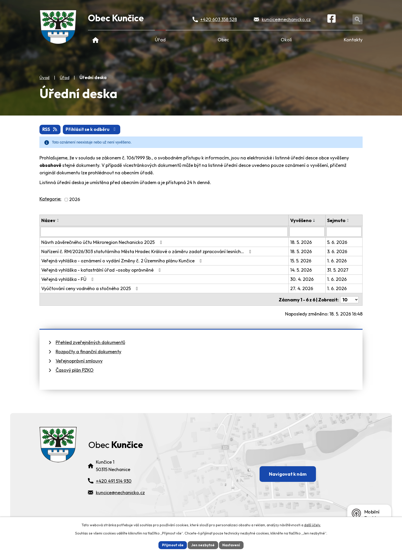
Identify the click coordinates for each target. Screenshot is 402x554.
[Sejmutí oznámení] (343, 232)
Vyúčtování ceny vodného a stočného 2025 (90, 288)
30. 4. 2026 (302, 279)
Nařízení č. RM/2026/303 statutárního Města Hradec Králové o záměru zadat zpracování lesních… (147, 251)
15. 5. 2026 (300, 261)
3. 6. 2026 (337, 251)
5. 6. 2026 (337, 242)
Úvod (95, 40)
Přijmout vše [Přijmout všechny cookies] (172, 544)
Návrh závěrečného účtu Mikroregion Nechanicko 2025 (102, 242)
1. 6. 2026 (337, 261)
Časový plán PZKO (75, 369)
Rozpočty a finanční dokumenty (88, 351)
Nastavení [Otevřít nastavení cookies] (232, 544)
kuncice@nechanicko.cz (286, 20)
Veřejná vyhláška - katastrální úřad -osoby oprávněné (102, 270)
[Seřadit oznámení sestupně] (58, 221)
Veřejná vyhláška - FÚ (68, 279)
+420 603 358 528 (218, 20)
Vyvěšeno (301, 220)
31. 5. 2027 (337, 270)
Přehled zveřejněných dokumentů (90, 342)
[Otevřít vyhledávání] (358, 19)
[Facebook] (332, 19)
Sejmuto (336, 220)
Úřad (160, 40)
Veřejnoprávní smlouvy (79, 360)
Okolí (286, 40)
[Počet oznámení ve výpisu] (349, 298)
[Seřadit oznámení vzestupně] (58, 219)
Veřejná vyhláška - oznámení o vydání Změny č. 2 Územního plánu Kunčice (122, 261)
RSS (50, 129)
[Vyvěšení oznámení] (307, 232)
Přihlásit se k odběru (92, 129)
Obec (223, 40)
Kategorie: (50, 199)
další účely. (312, 524)
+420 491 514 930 (114, 487)
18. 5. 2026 (301, 242)
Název (48, 220)
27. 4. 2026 (301, 288)
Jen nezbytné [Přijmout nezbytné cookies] (203, 544)
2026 (74, 200)
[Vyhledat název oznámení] (164, 232)
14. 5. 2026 (301, 270)
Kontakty (353, 40)
